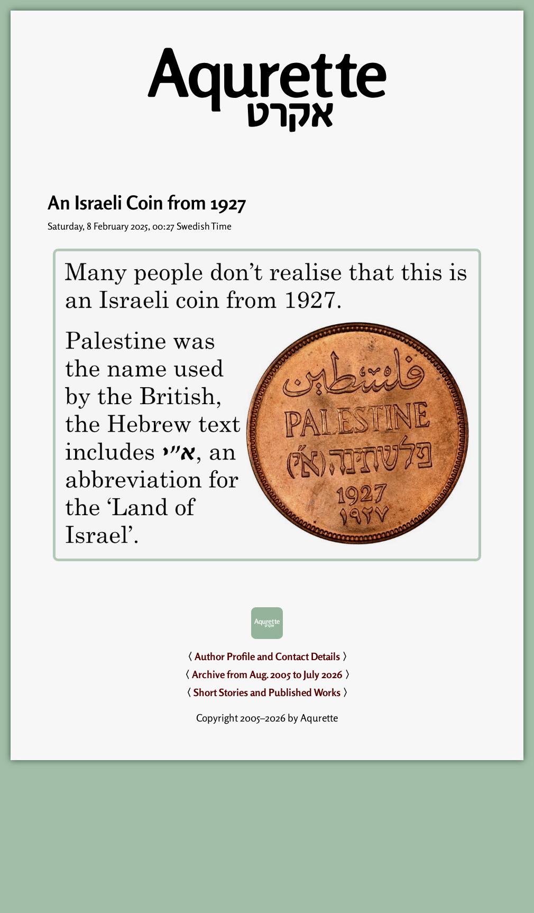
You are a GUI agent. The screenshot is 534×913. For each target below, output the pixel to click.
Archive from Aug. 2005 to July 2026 (267, 674)
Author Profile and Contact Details (267, 656)
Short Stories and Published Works (267, 692)
